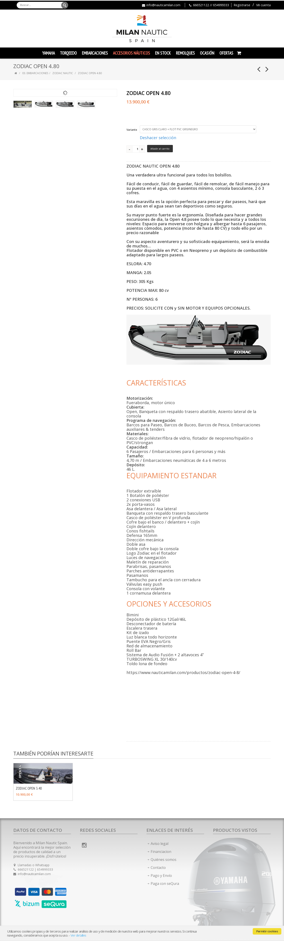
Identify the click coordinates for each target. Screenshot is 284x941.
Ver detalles (78, 935)
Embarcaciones (95, 53)
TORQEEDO (68, 53)
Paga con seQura (165, 883)
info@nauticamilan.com (163, 5)
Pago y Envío (161, 875)
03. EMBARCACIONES (35, 73)
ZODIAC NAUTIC (62, 73)
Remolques (185, 53)
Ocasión (207, 53)
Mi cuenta (263, 5)
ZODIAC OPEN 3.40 (29, 788)
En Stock (163, 53)
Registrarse (242, 5)
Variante (131, 130)
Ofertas (226, 53)
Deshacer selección (158, 137)
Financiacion (161, 851)
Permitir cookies (267, 931)
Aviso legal (159, 843)
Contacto (158, 867)
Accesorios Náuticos (131, 53)
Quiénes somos (163, 859)
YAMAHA (48, 53)
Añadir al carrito (160, 148)
